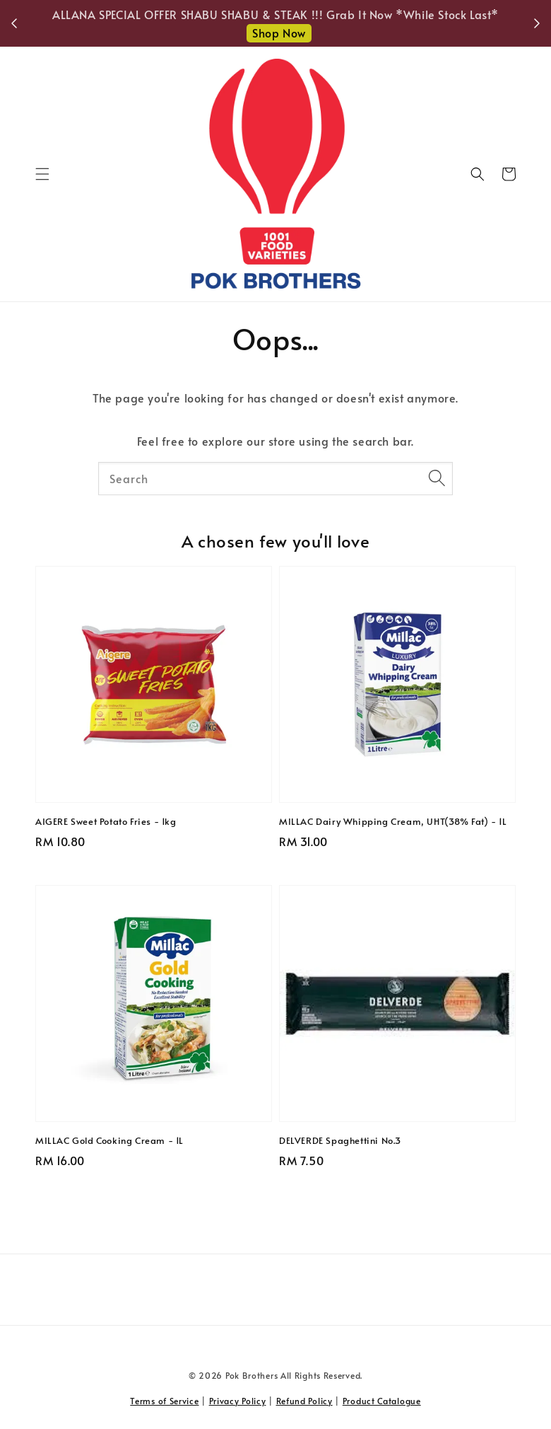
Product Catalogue (382, 1400)
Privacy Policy (237, 1400)
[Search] (436, 478)
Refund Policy (304, 1400)
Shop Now (279, 32)
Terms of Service (164, 1400)
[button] (42, 174)
